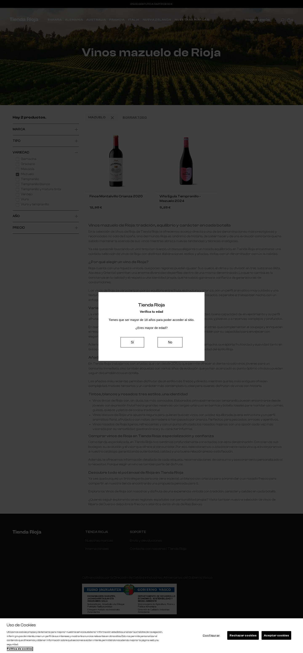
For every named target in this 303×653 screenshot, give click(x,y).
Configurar (211, 635)
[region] (151, 635)
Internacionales (96, 548)
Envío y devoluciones (144, 540)
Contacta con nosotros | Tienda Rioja (156, 548)
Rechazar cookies (243, 635)
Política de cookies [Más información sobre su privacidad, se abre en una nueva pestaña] (19, 649)
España (91, 556)
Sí (132, 342)
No (170, 342)
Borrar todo (135, 117)
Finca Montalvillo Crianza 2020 (116, 196)
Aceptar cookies (276, 635)
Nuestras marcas (98, 540)
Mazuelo (101, 117)
